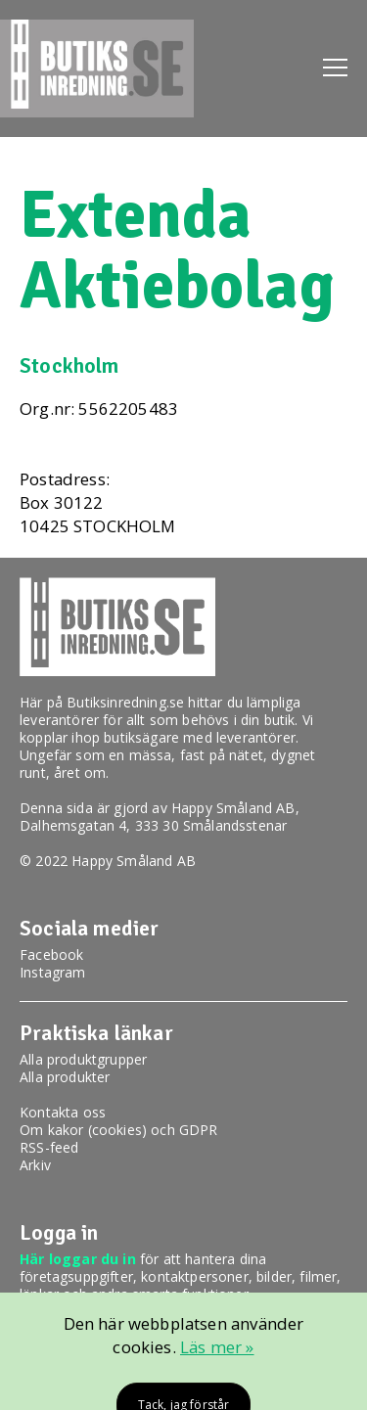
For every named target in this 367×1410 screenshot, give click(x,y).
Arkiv (35, 1165)
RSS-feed (49, 1147)
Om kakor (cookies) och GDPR (119, 1129)
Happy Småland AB (233, 807)
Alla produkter (65, 1077)
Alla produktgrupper (83, 1059)
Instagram (53, 972)
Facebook (51, 954)
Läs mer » (217, 1347)
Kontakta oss (63, 1112)
